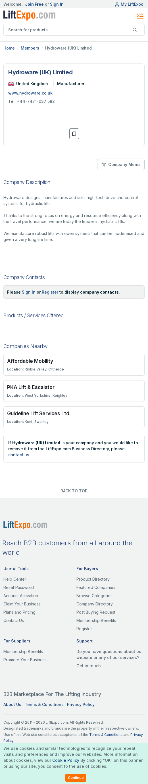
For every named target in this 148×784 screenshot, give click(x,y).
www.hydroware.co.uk (30, 93)
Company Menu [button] (121, 164)
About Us (12, 704)
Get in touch (88, 665)
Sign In (57, 4)
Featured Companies (95, 587)
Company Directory (94, 603)
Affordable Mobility (30, 361)
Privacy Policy (81, 704)
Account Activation (20, 595)
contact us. (19, 454)
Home (9, 48)
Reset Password (18, 587)
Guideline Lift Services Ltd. (39, 413)
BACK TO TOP (74, 490)
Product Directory (93, 579)
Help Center (14, 579)
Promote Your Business (25, 659)
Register (50, 292)
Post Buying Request (95, 612)
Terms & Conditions (44, 704)
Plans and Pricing (19, 612)
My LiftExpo (128, 4)
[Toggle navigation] (140, 15)
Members (30, 48)
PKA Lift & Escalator (31, 387)
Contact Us (13, 620)
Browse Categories (94, 595)
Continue (76, 777)
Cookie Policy (65, 760)
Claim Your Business (22, 603)
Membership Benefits (96, 620)
